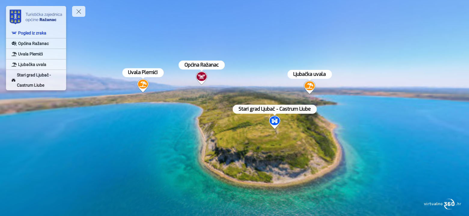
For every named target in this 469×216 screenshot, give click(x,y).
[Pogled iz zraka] (36, 33)
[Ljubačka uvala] (36, 64)
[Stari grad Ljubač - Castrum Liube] (36, 80)
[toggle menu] (78, 11)
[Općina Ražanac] (36, 43)
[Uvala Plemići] (36, 54)
